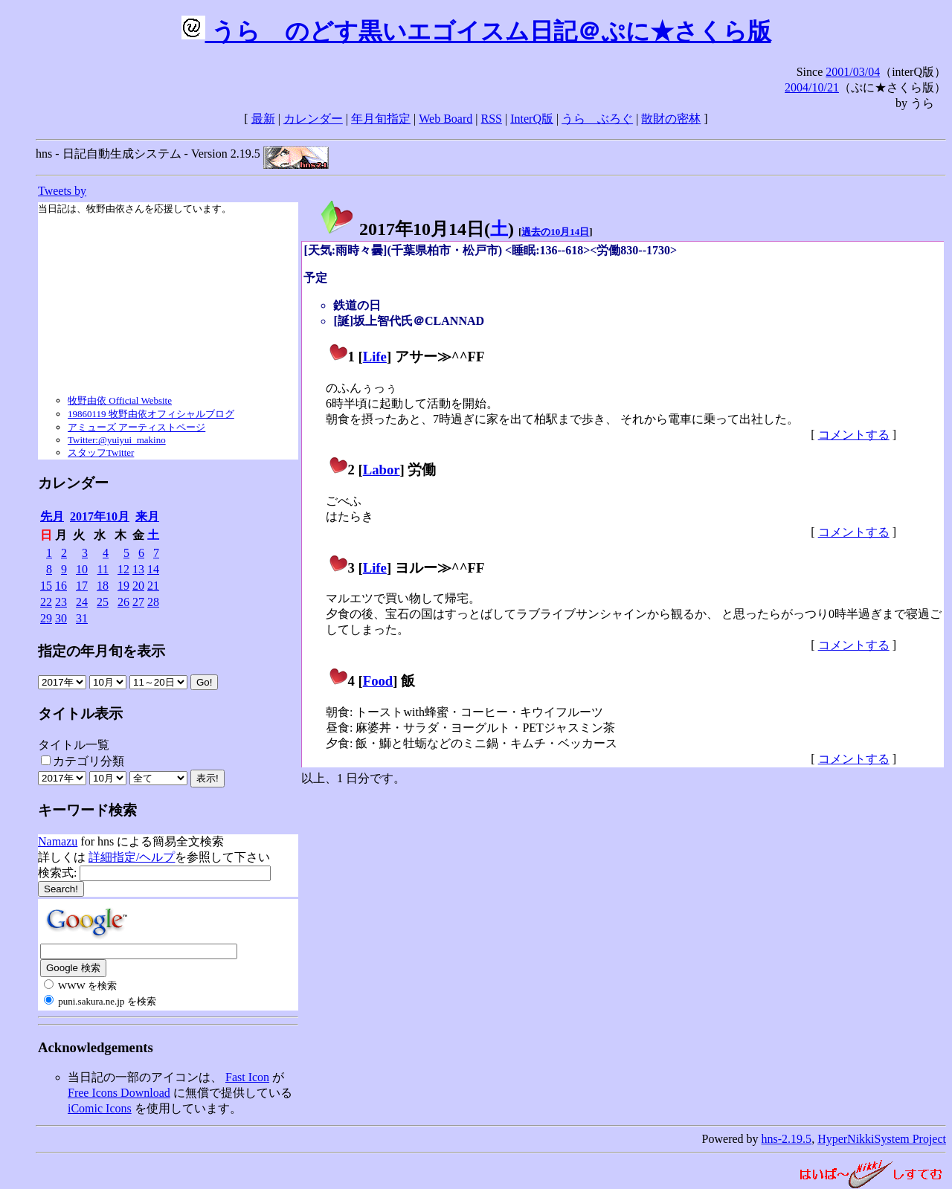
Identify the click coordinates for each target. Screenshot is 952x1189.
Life (375, 356)
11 (103, 569)
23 (61, 602)
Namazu (57, 841)
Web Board (445, 118)
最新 (263, 118)
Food (378, 681)
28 (153, 602)
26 (123, 602)
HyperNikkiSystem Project (881, 1138)
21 (153, 585)
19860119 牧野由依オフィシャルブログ (151, 413)
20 (138, 585)
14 (153, 569)
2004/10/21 (812, 87)
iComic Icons (100, 1108)
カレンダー (313, 118)
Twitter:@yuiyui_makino (117, 439)
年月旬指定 (381, 118)
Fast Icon (247, 1077)
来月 (147, 516)
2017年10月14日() (416, 229)
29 (46, 618)
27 (138, 602)
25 (103, 602)
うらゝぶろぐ (597, 118)
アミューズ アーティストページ (136, 427)
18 (103, 585)
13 (138, 569)
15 (46, 585)
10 (82, 569)
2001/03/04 (853, 71)
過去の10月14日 (555, 231)
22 (46, 602)
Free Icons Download (119, 1092)
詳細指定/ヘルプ (132, 857)
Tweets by (62, 190)
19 (123, 585)
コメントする (854, 434)
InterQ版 (531, 118)
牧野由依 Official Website (120, 400)
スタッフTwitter (101, 452)
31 (82, 618)
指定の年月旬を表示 (101, 651)
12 (123, 569)
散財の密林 (671, 118)
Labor (381, 469)
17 (82, 585)
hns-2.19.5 (787, 1138)
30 (61, 618)
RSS (491, 118)
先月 (52, 516)
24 (82, 602)
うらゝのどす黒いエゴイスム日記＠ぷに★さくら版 (476, 31)
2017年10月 (99, 516)
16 (61, 585)
